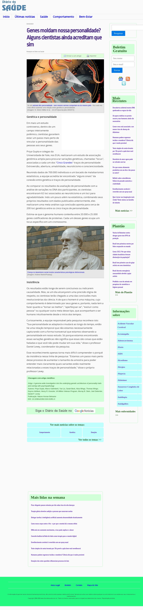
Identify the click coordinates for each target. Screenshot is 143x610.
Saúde (44, 17)
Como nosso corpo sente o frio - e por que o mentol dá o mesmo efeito (54, 523)
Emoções (94, 432)
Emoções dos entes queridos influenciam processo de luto (50, 561)
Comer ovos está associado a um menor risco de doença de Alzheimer (123, 129)
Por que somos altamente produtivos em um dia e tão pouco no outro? (124, 170)
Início (6, 17)
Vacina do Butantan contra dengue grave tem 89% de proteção (121, 235)
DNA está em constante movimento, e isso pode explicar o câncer (52, 530)
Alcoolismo (123, 360)
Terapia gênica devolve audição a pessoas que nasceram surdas (52, 511)
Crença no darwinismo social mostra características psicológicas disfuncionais (55, 272)
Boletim (68, 585)
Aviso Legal (55, 585)
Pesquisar (118, 33)
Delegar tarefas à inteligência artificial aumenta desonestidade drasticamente (56, 517)
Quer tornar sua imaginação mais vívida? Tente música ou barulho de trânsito (123, 200)
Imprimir (93, 56)
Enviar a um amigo (74, 56)
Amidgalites (123, 404)
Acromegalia (123, 334)
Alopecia (121, 373)
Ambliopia (122, 397)
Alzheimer (122, 380)
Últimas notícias (25, 17)
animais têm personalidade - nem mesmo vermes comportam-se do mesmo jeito (62, 105)
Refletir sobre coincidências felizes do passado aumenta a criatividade (122, 181)
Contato (79, 585)
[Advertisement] (13, 64)
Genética (72, 432)
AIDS (120, 354)
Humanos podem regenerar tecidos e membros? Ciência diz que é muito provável (57, 555)
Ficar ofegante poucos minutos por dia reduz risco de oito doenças (53, 505)
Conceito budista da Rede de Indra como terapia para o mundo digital (54, 536)
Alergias (121, 367)
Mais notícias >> (124, 210)
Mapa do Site (92, 585)
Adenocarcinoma (125, 340)
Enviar (117, 70)
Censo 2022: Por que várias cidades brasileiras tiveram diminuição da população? (122, 254)
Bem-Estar (85, 17)
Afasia (120, 347)
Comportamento (63, 17)
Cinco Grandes (64, 162)
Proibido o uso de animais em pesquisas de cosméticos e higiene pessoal (122, 284)
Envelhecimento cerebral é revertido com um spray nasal (49, 542)
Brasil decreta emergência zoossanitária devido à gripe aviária (122, 273)
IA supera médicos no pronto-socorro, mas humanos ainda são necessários (123, 118)
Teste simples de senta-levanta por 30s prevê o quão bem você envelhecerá (56, 548)
